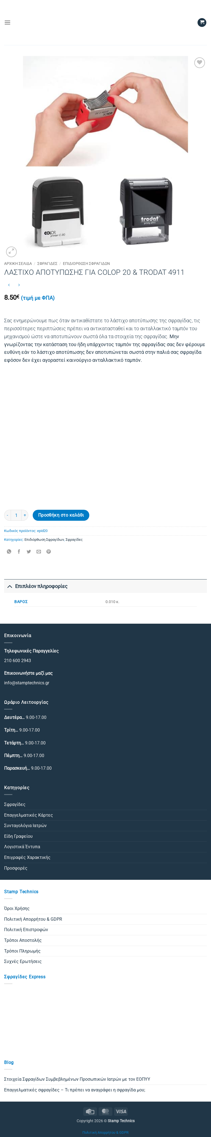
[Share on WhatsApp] (9, 551)
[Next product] (9, 285)
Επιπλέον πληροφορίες (36, 586)
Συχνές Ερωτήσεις (23, 961)
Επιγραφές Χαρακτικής (27, 857)
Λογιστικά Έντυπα (22, 846)
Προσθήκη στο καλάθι (61, 515)
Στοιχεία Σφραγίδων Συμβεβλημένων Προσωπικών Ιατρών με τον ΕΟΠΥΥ (77, 1079)
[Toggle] (9, 586)
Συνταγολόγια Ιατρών (25, 825)
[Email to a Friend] (38, 551)
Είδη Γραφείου (18, 836)
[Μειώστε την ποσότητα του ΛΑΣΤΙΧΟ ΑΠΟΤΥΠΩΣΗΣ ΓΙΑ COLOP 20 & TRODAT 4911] (7, 515)
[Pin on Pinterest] (48, 551)
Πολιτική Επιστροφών (26, 929)
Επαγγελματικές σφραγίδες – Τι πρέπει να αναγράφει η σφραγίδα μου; (74, 1090)
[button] (7, 22)
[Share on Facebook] (19, 551)
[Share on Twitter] (29, 551)
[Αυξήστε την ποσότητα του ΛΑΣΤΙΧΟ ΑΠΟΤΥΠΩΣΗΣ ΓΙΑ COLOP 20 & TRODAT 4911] (25, 515)
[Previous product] (19, 285)
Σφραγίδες (47, 263)
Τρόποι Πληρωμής (22, 951)
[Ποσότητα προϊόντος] (16, 515)
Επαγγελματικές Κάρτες (28, 815)
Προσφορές (15, 868)
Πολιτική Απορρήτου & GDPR (33, 919)
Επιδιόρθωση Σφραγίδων (86, 263)
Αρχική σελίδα (18, 263)
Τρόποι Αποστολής (23, 940)
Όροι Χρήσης (17, 908)
